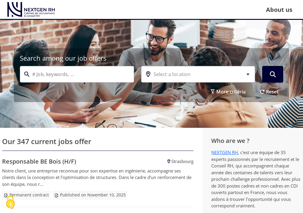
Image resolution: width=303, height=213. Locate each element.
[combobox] (198, 74)
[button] (248, 74)
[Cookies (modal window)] (10, 203)
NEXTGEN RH (224, 152)
